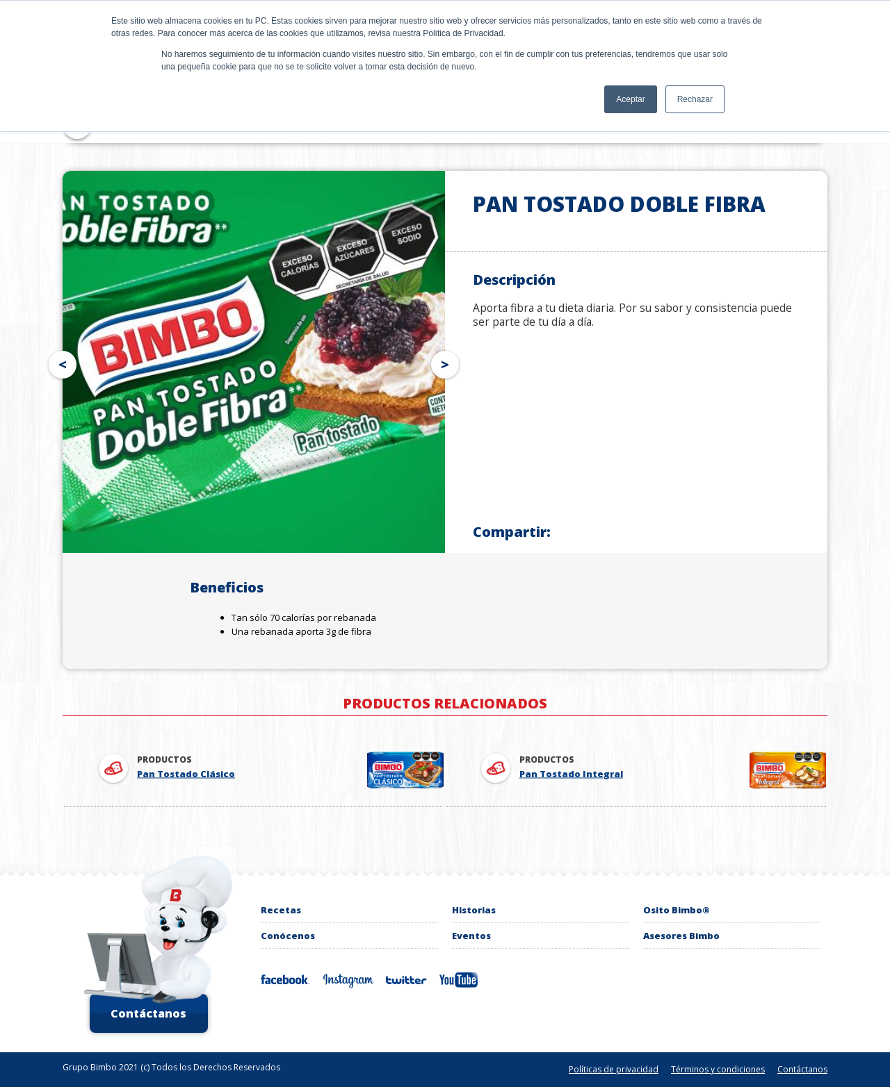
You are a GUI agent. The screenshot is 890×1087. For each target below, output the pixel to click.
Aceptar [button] (630, 99)
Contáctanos (148, 1013)
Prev (60, 362)
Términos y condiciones (718, 1069)
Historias (474, 910)
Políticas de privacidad (613, 1069)
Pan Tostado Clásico (186, 773)
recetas (281, 910)
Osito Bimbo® (676, 910)
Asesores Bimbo (681, 935)
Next (448, 362)
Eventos (471, 935)
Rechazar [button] (695, 99)
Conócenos (288, 935)
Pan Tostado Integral (571, 773)
